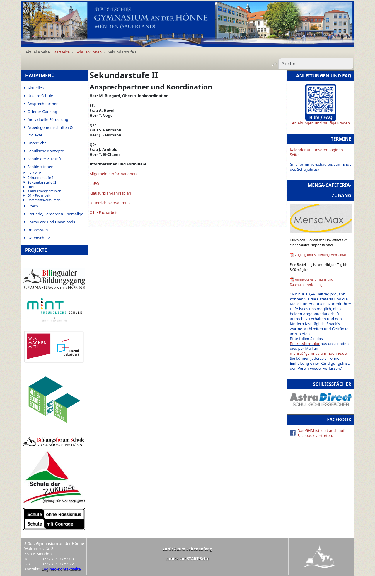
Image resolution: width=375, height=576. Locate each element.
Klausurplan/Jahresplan (44, 191)
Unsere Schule (40, 95)
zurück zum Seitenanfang (187, 549)
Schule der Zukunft (44, 158)
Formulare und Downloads (51, 221)
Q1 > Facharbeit (39, 195)
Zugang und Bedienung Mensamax (321, 255)
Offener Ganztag (42, 111)
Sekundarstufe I (40, 177)
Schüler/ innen (41, 166)
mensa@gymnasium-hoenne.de (318, 353)
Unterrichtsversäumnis (44, 200)
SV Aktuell (35, 173)
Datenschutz (39, 237)
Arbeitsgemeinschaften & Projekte (50, 131)
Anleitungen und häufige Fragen (321, 123)
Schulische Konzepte (46, 150)
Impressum (38, 229)
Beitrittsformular (305, 343)
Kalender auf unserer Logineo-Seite (317, 152)
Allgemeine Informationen (113, 173)
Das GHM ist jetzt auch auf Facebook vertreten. (321, 433)
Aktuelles (36, 87)
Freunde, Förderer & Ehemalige (55, 214)
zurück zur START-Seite (187, 558)
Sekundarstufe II (42, 182)
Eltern (33, 206)
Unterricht (37, 143)
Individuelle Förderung (48, 119)
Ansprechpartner (43, 103)
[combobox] (315, 63)
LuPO (31, 187)
